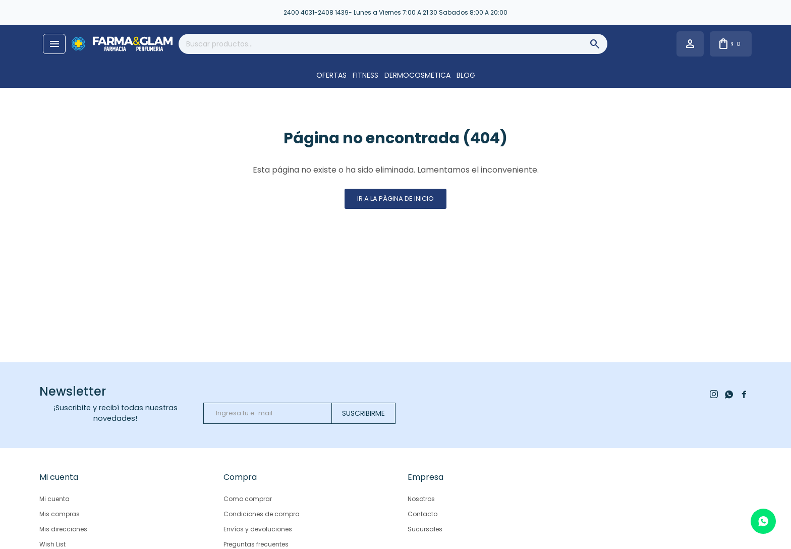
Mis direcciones (63, 529)
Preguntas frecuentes (256, 544)
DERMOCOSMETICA (417, 75)
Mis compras (59, 514)
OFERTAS (331, 75)
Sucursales (425, 529)
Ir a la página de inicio (395, 198)
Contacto (422, 514)
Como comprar (247, 499)
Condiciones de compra (261, 514)
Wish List (52, 544)
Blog (466, 75)
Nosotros (421, 499)
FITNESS (365, 75)
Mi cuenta (54, 499)
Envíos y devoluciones (257, 529)
